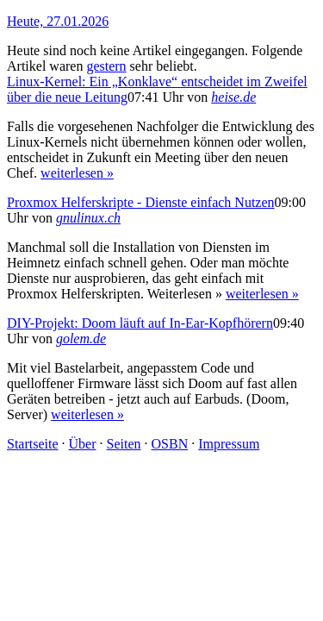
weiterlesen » (77, 173)
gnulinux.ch (88, 217)
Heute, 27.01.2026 (58, 21)
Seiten (124, 443)
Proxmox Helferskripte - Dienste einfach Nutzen (141, 202)
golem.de (81, 338)
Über (82, 443)
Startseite (33, 443)
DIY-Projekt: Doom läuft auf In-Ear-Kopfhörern (140, 323)
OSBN (170, 443)
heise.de (233, 97)
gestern (106, 66)
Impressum (228, 443)
